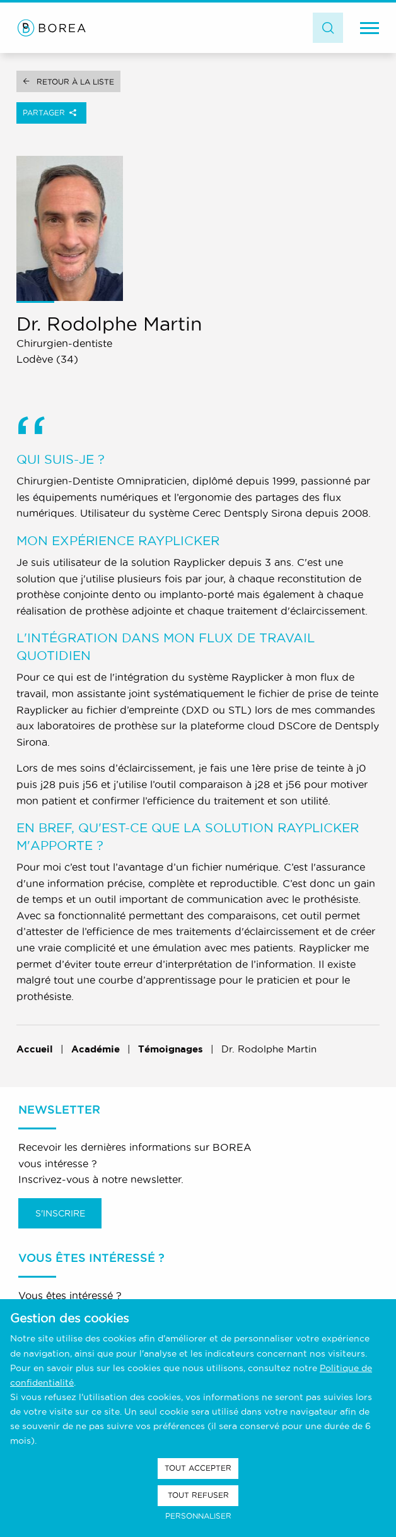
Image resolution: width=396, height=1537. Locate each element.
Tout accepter (198, 1468)
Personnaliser (198, 1516)
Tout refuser (198, 1495)
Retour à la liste (75, 82)
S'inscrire (60, 1213)
